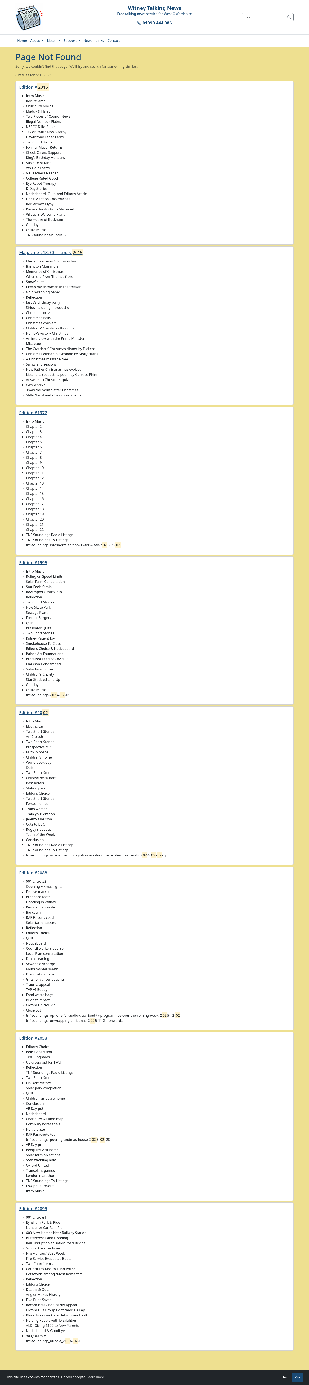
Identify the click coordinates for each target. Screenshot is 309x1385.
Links (100, 40)
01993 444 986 (154, 23)
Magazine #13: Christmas (51, 252)
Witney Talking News (154, 7)
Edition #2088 (33, 873)
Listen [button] (52, 40)
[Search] (263, 17)
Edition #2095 (33, 1208)
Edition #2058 (33, 1038)
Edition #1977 (33, 413)
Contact (114, 40)
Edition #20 (34, 712)
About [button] (35, 40)
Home (22, 40)
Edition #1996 (33, 562)
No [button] (285, 1377)
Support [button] (70, 40)
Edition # (34, 87)
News (87, 40)
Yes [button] (297, 1377)
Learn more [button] (95, 1377)
